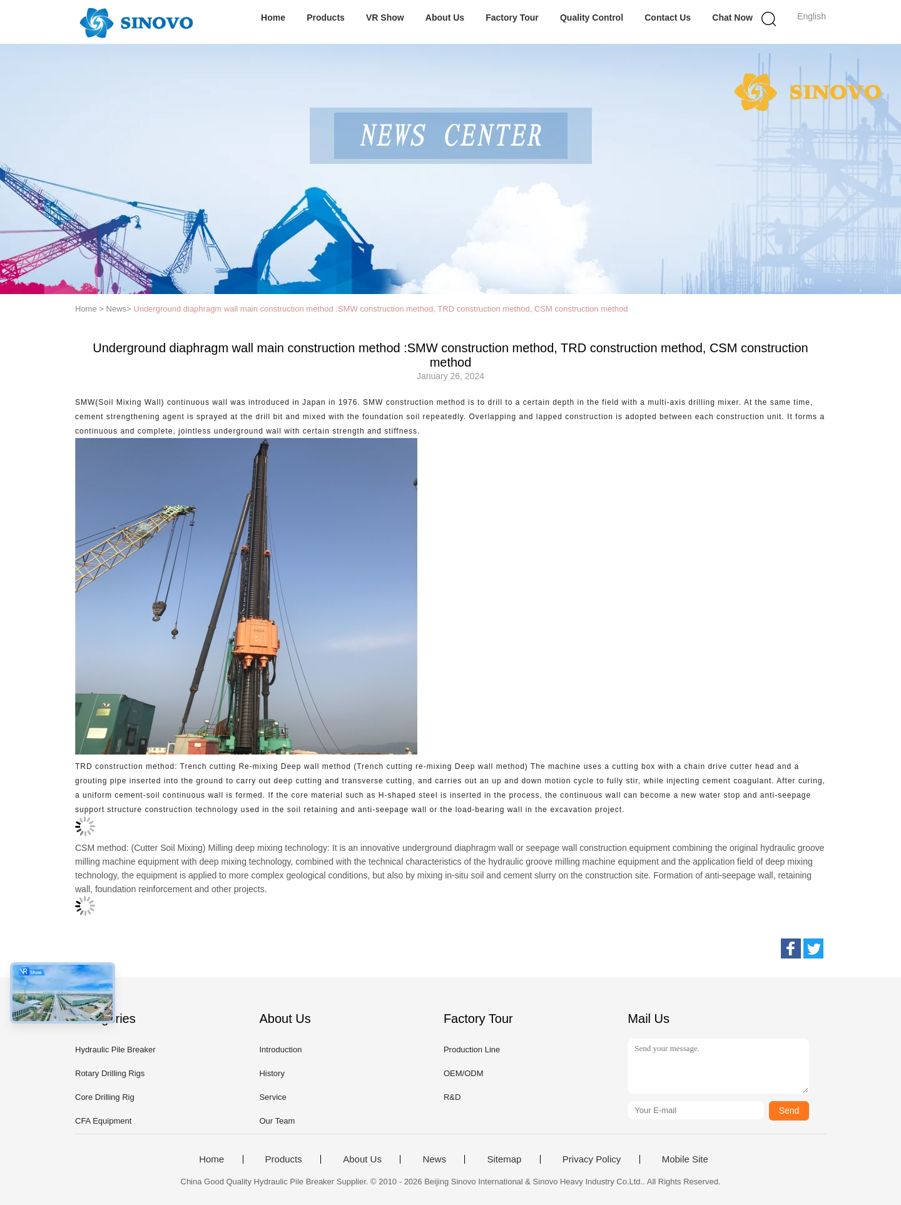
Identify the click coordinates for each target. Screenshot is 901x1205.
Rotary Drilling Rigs (110, 1073)
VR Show (385, 18)
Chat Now (732, 18)
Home (273, 18)
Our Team (277, 1121)
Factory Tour (512, 18)
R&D (452, 1097)
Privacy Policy (591, 1159)
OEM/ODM (464, 1073)
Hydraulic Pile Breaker (115, 1049)
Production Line (472, 1049)
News (434, 1159)
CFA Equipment (103, 1121)
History (271, 1073)
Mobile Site (685, 1159)
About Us (444, 18)
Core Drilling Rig (105, 1097)
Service (272, 1097)
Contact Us (667, 18)
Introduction (280, 1049)
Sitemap (504, 1159)
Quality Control (591, 18)
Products (326, 18)
